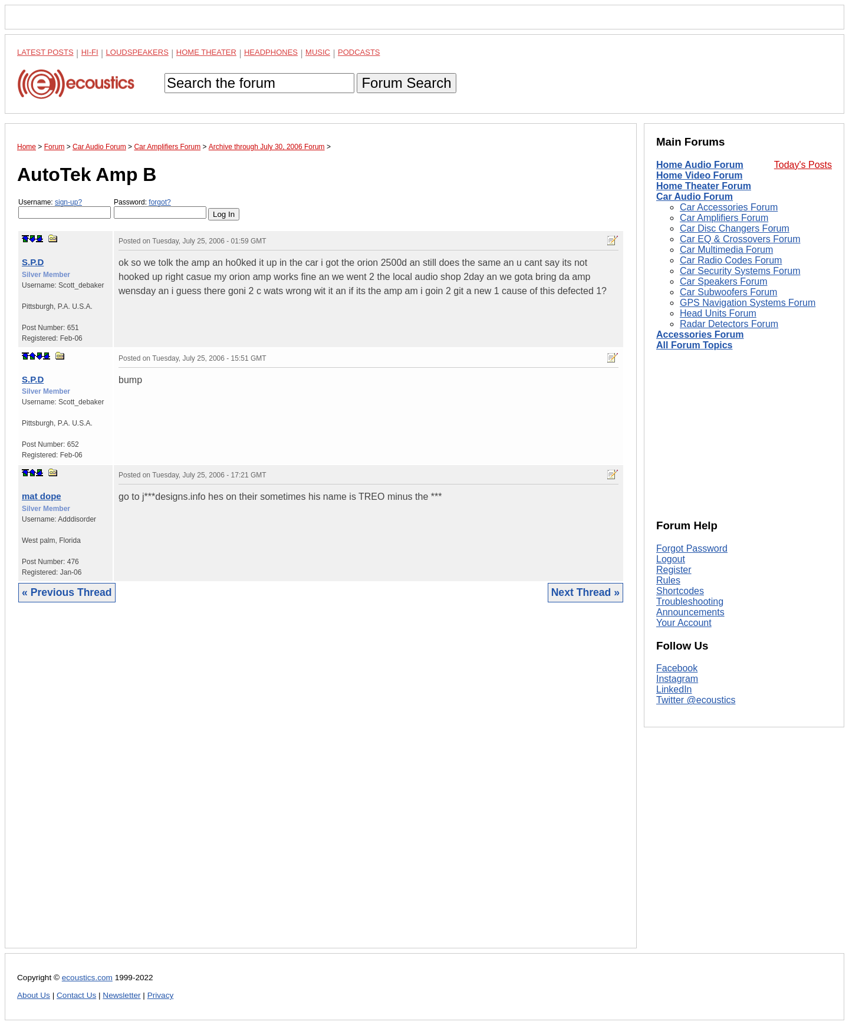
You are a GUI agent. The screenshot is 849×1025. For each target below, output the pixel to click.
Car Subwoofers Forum (728, 292)
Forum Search (406, 83)
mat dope (41, 496)
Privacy (160, 995)
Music (317, 52)
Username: (64, 208)
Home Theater (206, 52)
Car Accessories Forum (729, 207)
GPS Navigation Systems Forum (747, 303)
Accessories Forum (700, 334)
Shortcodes (680, 591)
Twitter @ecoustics (696, 700)
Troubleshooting (689, 601)
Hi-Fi (89, 52)
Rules (668, 580)
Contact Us (76, 995)
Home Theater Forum (703, 186)
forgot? (159, 202)
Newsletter (121, 995)
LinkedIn (674, 689)
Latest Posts (45, 52)
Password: (160, 208)
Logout (670, 559)
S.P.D (33, 262)
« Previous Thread (67, 592)
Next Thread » (585, 592)
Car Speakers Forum (724, 281)
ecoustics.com (87, 977)
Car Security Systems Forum (740, 271)
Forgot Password (692, 548)
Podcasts (359, 52)
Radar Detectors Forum (729, 324)
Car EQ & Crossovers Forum (740, 239)
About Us (33, 995)
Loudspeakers (137, 52)
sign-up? (68, 202)
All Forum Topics (694, 345)
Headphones (271, 52)
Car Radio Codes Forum (731, 260)
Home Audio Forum (699, 165)
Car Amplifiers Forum (724, 218)
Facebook (676, 668)
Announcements (690, 612)
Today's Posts (803, 165)
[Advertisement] (320, 784)
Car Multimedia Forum (726, 250)
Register (674, 570)
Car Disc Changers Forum (734, 228)
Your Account (684, 623)
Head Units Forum (718, 313)
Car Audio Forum (694, 197)
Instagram (677, 679)
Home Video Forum (699, 175)
